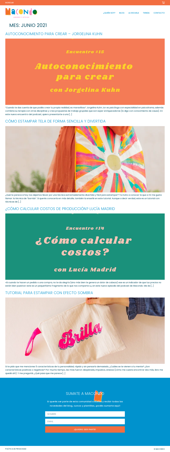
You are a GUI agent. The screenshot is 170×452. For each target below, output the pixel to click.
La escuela (133, 13)
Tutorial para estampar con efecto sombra (49, 292)
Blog (121, 13)
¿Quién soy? (109, 13)
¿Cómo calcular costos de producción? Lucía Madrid (60, 208)
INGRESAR (9, 2)
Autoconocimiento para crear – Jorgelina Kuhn (53, 33)
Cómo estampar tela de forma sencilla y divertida (55, 121)
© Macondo (159, 449)
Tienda (146, 13)
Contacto (159, 13)
